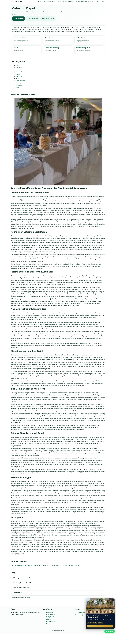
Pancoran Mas (20, 81)
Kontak (103, 1)
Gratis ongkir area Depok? (22, 583)
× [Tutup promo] (112, 599)
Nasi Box (70, 1)
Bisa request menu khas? (21, 578)
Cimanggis (19, 72)
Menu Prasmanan (48, 19)
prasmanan (20, 565)
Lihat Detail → (100, 625)
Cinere (18, 74)
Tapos (17, 87)
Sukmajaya (19, 85)
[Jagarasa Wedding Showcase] (100, 606)
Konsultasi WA (18, 19)
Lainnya (77, 1)
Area (93, 1)
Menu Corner (51, 1)
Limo (17, 78)
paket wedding (75, 565)
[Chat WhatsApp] (109, 631)
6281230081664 (83, 612)
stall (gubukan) (35, 565)
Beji (17, 65)
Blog (97, 1)
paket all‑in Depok (61, 565)
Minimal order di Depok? (21, 598)
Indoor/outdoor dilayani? (21, 588)
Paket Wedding (86, 1)
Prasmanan (42, 1)
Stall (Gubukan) (61, 1)
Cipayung (19, 76)
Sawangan (19, 83)
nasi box (27, 565)
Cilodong (18, 70)
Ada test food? (18, 593)
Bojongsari (19, 68)
